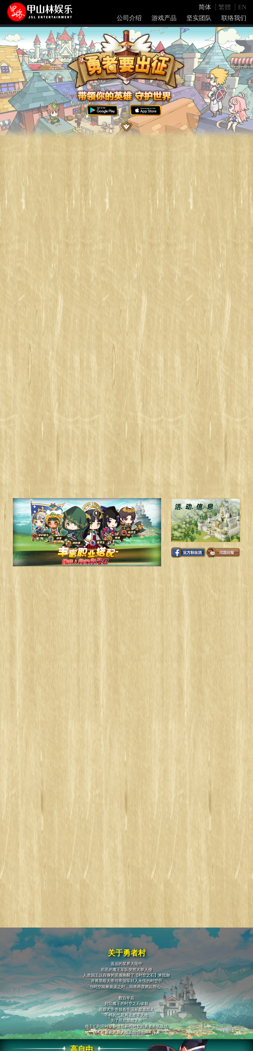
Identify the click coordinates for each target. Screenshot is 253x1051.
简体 (206, 7)
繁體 (225, 7)
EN (242, 7)
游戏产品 (164, 17)
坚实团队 (198, 17)
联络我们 (233, 17)
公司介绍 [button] (129, 17)
